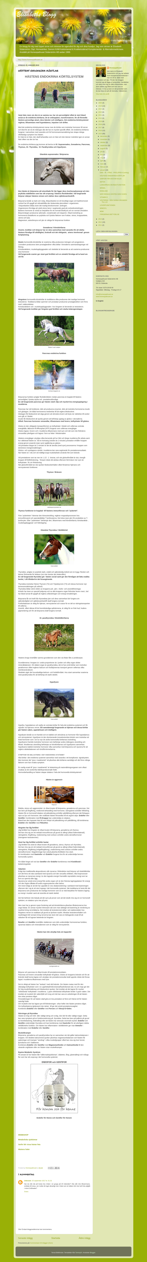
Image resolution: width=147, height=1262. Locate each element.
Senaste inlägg (25, 1238)
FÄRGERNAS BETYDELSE (109, 214)
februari (103, 167)
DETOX (102, 182)
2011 (100, 225)
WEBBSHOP (23, 1135)
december (104, 136)
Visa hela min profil (102, 94)
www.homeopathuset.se (104, 296)
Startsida (55, 1238)
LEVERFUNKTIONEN (107, 205)
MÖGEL (103, 188)
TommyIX (78, 1252)
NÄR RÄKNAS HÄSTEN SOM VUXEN (113, 194)
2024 (100, 106)
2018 (100, 124)
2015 (100, 134)
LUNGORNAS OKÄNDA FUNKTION (112, 185)
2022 (100, 112)
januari (102, 170)
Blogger (92, 1252)
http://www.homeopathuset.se (30, 60)
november (104, 139)
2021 (100, 115)
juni (101, 155)
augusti (103, 148)
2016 (100, 130)
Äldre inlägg (84, 1238)
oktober (103, 142)
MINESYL (103, 208)
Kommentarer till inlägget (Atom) (41, 1243)
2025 (100, 103)
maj (101, 158)
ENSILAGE (104, 191)
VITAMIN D (104, 197)
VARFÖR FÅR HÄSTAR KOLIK (110, 179)
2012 (100, 222)
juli (101, 152)
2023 (100, 109)
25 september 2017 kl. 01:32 (42, 1181)
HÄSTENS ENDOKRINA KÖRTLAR (112, 176)
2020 (100, 118)
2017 (100, 127)
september (104, 145)
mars (102, 164)
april (102, 161)
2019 (100, 121)
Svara (26, 1191)
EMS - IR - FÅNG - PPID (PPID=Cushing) (114, 173)
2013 (100, 219)
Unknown (27, 1181)
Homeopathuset (115, 68)
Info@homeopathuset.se (104, 294)
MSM (101, 211)
